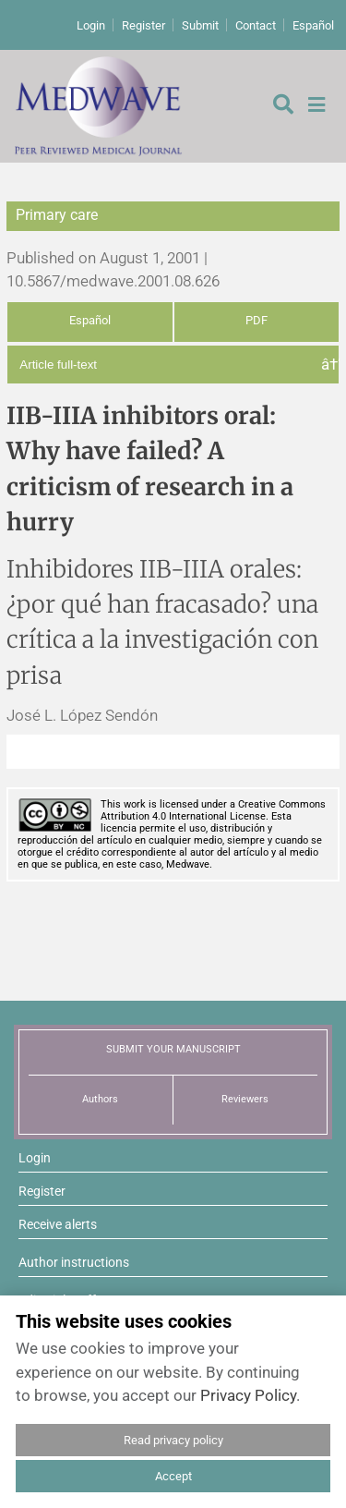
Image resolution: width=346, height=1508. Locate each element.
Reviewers (244, 1099)
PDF (256, 320)
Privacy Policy (248, 1395)
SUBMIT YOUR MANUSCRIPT (173, 1049)
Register (143, 25)
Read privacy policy (173, 1440)
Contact (255, 25)
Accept (173, 1476)
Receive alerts (57, 1224)
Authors (100, 1099)
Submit (200, 25)
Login (91, 25)
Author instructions (73, 1262)
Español (313, 25)
